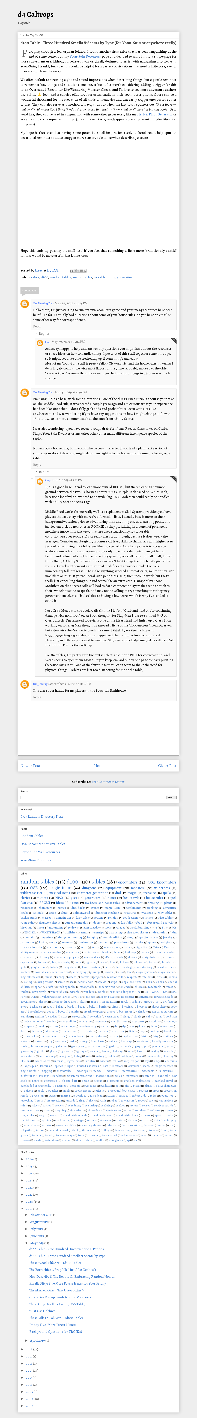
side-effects (95, 1110)
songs (42, 1115)
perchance (90, 1086)
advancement (133, 903)
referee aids (139, 1096)
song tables (27, 1115)
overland (103, 942)
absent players (108, 997)
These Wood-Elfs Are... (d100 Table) (55, 1262)
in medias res (42, 1061)
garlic (112, 1046)
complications (119, 1021)
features (25, 1041)
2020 (30, 1201)
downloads (170, 1031)
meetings (82, 1071)
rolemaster (127, 1101)
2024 (29, 1173)
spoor (38, 987)
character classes (138, 932)
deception (167, 1026)
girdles (41, 1051)
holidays (126, 1056)
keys (147, 1061)
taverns (161, 1125)
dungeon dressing (70, 937)
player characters (166, 1086)
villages (120, 927)
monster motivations (79, 1076)
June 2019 (37, 1236)
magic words (28, 1071)
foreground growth (160, 922)
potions (98, 917)
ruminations (166, 1101)
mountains (56, 927)
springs (78, 1120)
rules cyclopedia (31, 947)
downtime (46, 937)
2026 (29, 1159)
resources (26, 908)
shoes (47, 1110)
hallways (118, 1051)
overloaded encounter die (35, 1086)
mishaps (44, 1076)
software (155, 1110)
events (95, 908)
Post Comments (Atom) (108, 781)
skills (149, 982)
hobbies (25, 972)
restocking (26, 1101)
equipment (113, 887)
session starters (30, 1110)
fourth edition (112, 937)
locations (117, 1066)
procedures (121, 942)
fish (72, 1041)
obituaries (50, 1081)
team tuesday (91, 927)
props (156, 1091)
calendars (142, 1012)
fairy (155, 1036)
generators (92, 897)
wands (37, 1140)
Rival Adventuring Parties (55, 997)
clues (64, 912)
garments (125, 1046)
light (70, 1066)
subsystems (31, 1125)
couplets (29, 1026)
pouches (53, 1091)
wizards (74, 992)
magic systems (145, 972)
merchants (148, 1071)
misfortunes (27, 1076)
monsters (138, 887)
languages (30, 1066)
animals (38, 912)
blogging (142, 1007)
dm (174, 932)
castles (145, 952)
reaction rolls (115, 977)
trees (81, 1135)
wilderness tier (31, 892)
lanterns (45, 1066)
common (85, 1021)
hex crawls (131, 897)
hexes (112, 897)
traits (95, 947)
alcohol (43, 1002)
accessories (128, 997)
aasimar (90, 997)
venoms (156, 1135)
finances (61, 1041)
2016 (29, 1363)
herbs (108, 967)
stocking (152, 908)
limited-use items (88, 1066)
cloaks (138, 1017)
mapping (46, 1071)
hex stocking (144, 967)
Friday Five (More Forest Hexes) (52, 1324)
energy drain (97, 1036)
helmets (168, 1051)
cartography (78, 1017)
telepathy (26, 1130)
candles (52, 1017)
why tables (165, 912)
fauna (78, 962)
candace (39, 1017)
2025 (29, 1166)
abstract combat (51, 952)
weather (66, 1140)
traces (169, 987)
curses (62, 908)
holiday (112, 1056)
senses (146, 1105)
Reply (37, 326)
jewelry (167, 937)
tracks (24, 992)
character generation (92, 892)
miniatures (166, 1071)
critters (53, 1026)
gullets (94, 1051)
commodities (68, 1021)
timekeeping (122, 1130)
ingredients (74, 1061)
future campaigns (41, 1046)
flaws (103, 962)
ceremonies (112, 1017)
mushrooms (85, 942)
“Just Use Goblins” (42, 1311)
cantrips (98, 932)
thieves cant (89, 1130)
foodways (126, 1041)
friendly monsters (162, 1041)
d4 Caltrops (35, 14)
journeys (95, 972)
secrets (134, 1105)
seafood (121, 1105)
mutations (132, 1076)
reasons (123, 1096)
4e (155, 927)
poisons (28, 1091)
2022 (29, 1187)
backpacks (36, 1007)
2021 (29, 1194)
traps (127, 947)
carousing (115, 932)
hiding (78, 1056)
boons (50, 1012)
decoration (160, 932)
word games (116, 1140)
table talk (112, 1125)
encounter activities (53, 1036)
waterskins (51, 1140)
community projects (66, 957)
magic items (60, 887)
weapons (147, 912)
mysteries (148, 1076)
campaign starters (162, 1012)
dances (142, 1026)
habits (54, 967)
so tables (140, 1110)
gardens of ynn (96, 1046)
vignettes (142, 947)
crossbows (68, 1026)
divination (118, 1031)
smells (77, 277)
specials (46, 1120)
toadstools (154, 987)
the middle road (58, 1130)
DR (146, 992)
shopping (60, 1110)
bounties (74, 1012)
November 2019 (41, 1214)
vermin (169, 1135)
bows (117, 952)
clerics (25, 897)
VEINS (78, 997)
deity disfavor (150, 957)
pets (118, 1086)
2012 (29, 1384)
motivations (103, 1076)
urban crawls (129, 1135)
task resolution (131, 1125)
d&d (108, 957)
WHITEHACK (50, 932)
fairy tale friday (61, 962)
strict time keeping (165, 1120)
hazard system (91, 967)
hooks (40, 927)
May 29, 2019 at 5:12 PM (68, 341)
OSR (33, 997)
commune (101, 1021)
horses (139, 1056)
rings (82, 1101)
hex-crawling (47, 1056)
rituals (161, 977)
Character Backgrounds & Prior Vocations (60, 1297)
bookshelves (35, 1012)
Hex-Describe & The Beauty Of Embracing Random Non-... (72, 1276)
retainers (147, 977)
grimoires (67, 1051)
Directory (48, 816)
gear (74, 897)
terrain (40, 1130)
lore (129, 972)
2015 (29, 1370)
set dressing (131, 917)
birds (115, 1007)
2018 (29, 1349)
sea (72, 982)
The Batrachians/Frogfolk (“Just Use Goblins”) (62, 1269)
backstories (91, 952)
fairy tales (82, 917)
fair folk (126, 922)
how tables (41, 972)
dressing (153, 903)
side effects (77, 1110)
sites (128, 1110)
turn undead (109, 1135)
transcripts (111, 947)
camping (25, 1017)
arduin (136, 1002)
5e (139, 992)
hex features (27, 1056)
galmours (61, 1046)
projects (98, 977)
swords (71, 947)
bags (49, 1007)
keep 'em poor (132, 1061)
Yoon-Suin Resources (85, 56)
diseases (103, 1031)
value (144, 1135)
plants (168, 903)
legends (58, 1066)
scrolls (61, 982)
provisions (38, 1096)
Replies (44, 333)
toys (163, 1130)
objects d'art (69, 1081)
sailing (28, 982)
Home (99, 765)
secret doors (85, 982)
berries (103, 1007)
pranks (66, 1091)
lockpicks (133, 1066)
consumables (92, 957)
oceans (98, 1081)
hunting (168, 1056)
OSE (34, 887)
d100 (44, 277)
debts (154, 1026)
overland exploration (137, 1081)
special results (29, 1120)
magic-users (165, 972)
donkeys (155, 1031)
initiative (90, 1061)
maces (147, 1066)
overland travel (163, 1081)
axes (23, 1007)
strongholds (87, 987)
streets (145, 1120)
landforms (171, 1061)
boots (61, 1012)
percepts (75, 1086)
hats (130, 1051)
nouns (35, 1081)
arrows (148, 1002)
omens (72, 977)
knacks (109, 972)
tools (108, 927)
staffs (49, 987)
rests (40, 1101)
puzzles (139, 942)
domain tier (63, 917)
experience (27, 962)
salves (35, 1105)
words (101, 992)
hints (88, 1056)
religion (113, 917)
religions (167, 942)
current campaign (76, 922)
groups (81, 1051)
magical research (30, 977)
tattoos (148, 1125)
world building (104, 277)
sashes (47, 1105)
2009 (30, 1391)
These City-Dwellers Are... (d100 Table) (57, 1304)
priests (99, 1091)
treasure (149, 892)
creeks (42, 1026)
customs (105, 1026)
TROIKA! (30, 932)
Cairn (156, 947)
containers (138, 1021)
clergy (126, 1017)
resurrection (54, 1101)
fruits (23, 1046)
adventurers (27, 1002)
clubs (148, 1017)
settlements (133, 908)
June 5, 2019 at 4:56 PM (71, 392)
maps (53, 942)
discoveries (87, 1031)
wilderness (162, 887)
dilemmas (52, 1031)
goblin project (148, 937)
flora (113, 962)
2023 (29, 1180)
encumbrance (77, 1036)
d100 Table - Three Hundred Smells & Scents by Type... (68, 1255)
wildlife (100, 1140)
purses (53, 1096)
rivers (92, 1101)
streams (132, 1120)
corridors (154, 1021)
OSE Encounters (162, 882)
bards (70, 1007)
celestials (95, 1017)
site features (113, 1110)
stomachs (105, 1120)
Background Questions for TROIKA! (55, 1331)
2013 (29, 1377)
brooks (111, 1012)
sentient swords (163, 1105)
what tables (165, 917)
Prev (23, 816)
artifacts (168, 1002)
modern (58, 1076)
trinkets (93, 1135)
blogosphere (159, 1007)
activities (144, 997)
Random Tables (31, 835)
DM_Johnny (40, 684)
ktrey (47, 342)
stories (119, 1120)
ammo (94, 1002)
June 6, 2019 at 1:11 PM (67, 480)
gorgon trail (38, 967)
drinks (168, 957)
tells (84, 947)
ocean (85, 1081)
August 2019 (39, 1221)
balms (59, 1007)
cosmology (170, 1021)
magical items (59, 892)
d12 (116, 1026)
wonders (88, 992)
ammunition (109, 1002)
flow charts (97, 1041)
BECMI (44, 902)
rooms (173, 977)
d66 (132, 1026)
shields (101, 982)
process (143, 1091)
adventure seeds (163, 997)
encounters (128, 882)
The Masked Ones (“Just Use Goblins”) (56, 1290)
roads (103, 1101)
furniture (167, 962)
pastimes (60, 1086)
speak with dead (101, 1115)
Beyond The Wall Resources (40, 852)
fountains (142, 1041)
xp (128, 1140)
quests (152, 942)
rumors (42, 897)
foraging (92, 937)
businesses (125, 1012)
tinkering (139, 1130)
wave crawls (39, 992)
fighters (90, 962)
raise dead (96, 1096)
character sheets (49, 922)
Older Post (167, 765)
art (157, 1002)
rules (152, 1101)
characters (45, 908)
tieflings (106, 1130)
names (74, 902)
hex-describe (165, 967)
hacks (105, 1051)
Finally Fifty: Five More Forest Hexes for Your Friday (67, 1283)
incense (58, 1061)
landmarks (27, 942)
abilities (70, 932)
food (139, 922)
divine (132, 1031)
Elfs (164, 927)
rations (110, 1096)
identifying (79, 972)
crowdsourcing (88, 1026)
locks (42, 942)
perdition (106, 1086)
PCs (174, 927)
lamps (157, 1061)
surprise (47, 1125)
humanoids (153, 1056)
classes (46, 917)
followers (139, 962)
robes (113, 1101)
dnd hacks (78, 908)
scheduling (74, 1105)
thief (75, 1130)
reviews (73, 927)
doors (97, 922)
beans (81, 1007)
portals (84, 977)
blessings (127, 1007)
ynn (135, 1140)
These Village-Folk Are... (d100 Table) (56, 1317)
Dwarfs (168, 947)
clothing (44, 957)
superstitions (107, 987)
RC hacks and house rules (102, 903)
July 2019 (36, 1228)
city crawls (27, 957)
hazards (142, 1051)
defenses (37, 1031)
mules (118, 1076)
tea (171, 1125)
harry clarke (70, 967)
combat (51, 1021)
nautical (163, 1076)
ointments (113, 1081)
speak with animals (75, 1115)
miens (48, 977)
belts (92, 1007)
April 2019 (37, 1340)
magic (131, 892)
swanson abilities (66, 1125)
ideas (60, 902)
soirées (169, 1110)
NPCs (59, 897)
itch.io (116, 1061)
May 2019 (37, 1243)
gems (170, 1046)
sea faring (91, 1105)
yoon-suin (124, 277)
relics (153, 1096)
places (137, 1086)
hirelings (26, 927)
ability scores (28, 952)
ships (114, 982)
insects (103, 1061)
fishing (83, 1041)
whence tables (83, 1140)
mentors (112, 1071)
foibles (113, 1041)
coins (159, 1017)
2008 (30, 1398)
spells (167, 892)
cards (64, 1017)
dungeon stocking (107, 912)
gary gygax (141, 1046)
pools (40, 1091)
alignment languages (63, 1002)
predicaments (83, 1091)
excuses (113, 1036)
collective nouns (33, 1021)
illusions (25, 1061)
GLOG (155, 992)
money (60, 977)
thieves (139, 987)
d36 (124, 1026)
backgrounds (29, 917)
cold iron (171, 1017)
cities (35, 277)
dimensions (69, 1031)
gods (23, 967)
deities (132, 957)
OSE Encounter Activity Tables (42, 843)
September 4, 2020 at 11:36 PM (69, 683)
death (119, 957)
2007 (30, 1405)
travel (48, 1135)
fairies (145, 1036)
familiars (167, 1036)
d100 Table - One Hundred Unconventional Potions (66, 1249)
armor (84, 932)
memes (97, 1071)
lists (105, 1066)
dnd (118, 892)
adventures (72, 952)
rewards (70, 1101)
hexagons (64, 1056)
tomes (153, 1130)
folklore (124, 962)
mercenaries (129, 1071)
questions (80, 1096)
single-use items (131, 982)
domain (30, 937)
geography (26, 1051)
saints (24, 1105)
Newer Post (30, 765)
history (99, 1056)
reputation (166, 1096)
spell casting (62, 1120)
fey (50, 1041)
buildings (130, 952)
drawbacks (30, 1036)
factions (43, 962)
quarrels (65, 1096)
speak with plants (127, 1115)
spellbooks (54, 947)
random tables (60, 277)
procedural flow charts (121, 1091)
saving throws (44, 982)
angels (124, 1002)
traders (36, 1135)
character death (163, 952)
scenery (59, 1105)
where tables (58, 992)
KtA (165, 992)
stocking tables (66, 987)
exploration (130, 1036)
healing (155, 1051)
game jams (77, 1046)
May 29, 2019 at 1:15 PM (71, 303)
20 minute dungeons (122, 992)
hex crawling (124, 967)
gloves (53, 1051)
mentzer (67, 942)
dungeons (89, 887)
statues (91, 1120)
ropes (141, 1101)
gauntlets (157, 1046)
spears (146, 1115)
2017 (29, 1356)
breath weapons (93, 1012)
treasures (130, 912)
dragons (111, 922)
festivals (40, 1041)
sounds (54, 1115)
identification (60, 972)
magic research (164, 1066)
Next (59, 816)
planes (148, 1086)
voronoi (25, 1140)
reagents (132, 977)
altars (83, 1002)
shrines (148, 917)
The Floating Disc (43, 303)
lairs (120, 972)
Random (34, 816)
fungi (130, 937)
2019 (29, 1208)
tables (87, 277)
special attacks (164, 1115)
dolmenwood (81, 912)
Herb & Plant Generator (154, 114)
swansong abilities (91, 1125)
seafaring (106, 1105)
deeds (24, 1031)
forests (153, 962)
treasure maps (65, 1135)
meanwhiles (64, 1071)
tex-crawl (125, 987)
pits (126, 1086)
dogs (143, 1031)
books (106, 952)
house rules (154, 897)
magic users (113, 908)
